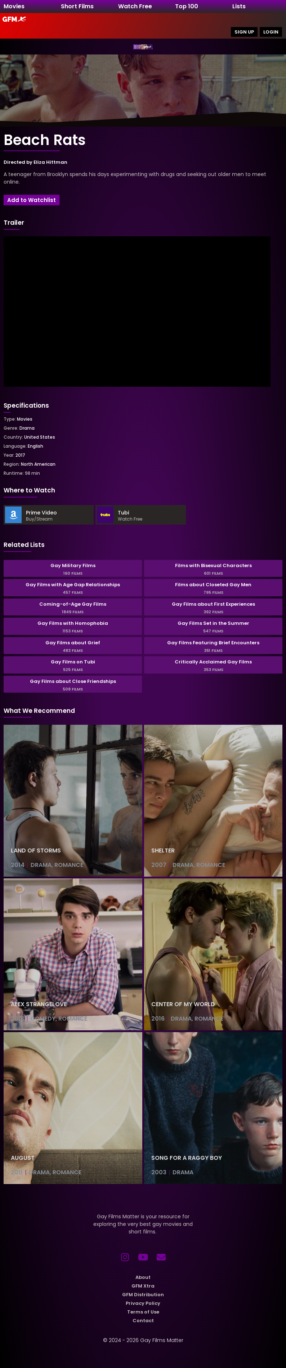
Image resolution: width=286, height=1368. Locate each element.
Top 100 (186, 6)
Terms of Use (143, 1311)
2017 (20, 455)
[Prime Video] (13, 515)
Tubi (123, 512)
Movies (14, 6)
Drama (27, 428)
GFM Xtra (143, 1285)
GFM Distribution (143, 1294)
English (35, 446)
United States (39, 437)
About (143, 1277)
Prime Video (41, 512)
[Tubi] (105, 515)
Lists (239, 6)
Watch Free (135, 6)
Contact (143, 1320)
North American (38, 464)
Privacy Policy (143, 1303)
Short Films (77, 6)
